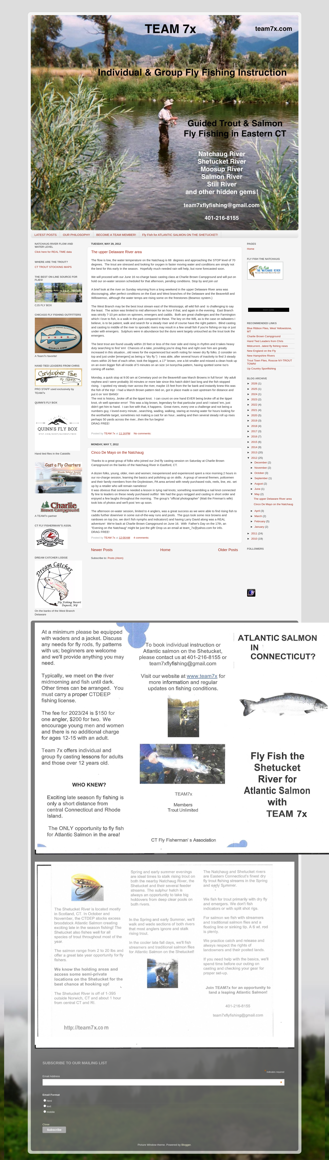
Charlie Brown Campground (264, 336)
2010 (254, 538)
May (257, 494)
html (49, 1100)
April (258, 510)
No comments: (143, 433)
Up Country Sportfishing (261, 368)
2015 (254, 441)
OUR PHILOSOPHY (76, 234)
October (260, 472)
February (260, 521)
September (262, 478)
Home (165, 550)
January (260, 526)
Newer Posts (102, 550)
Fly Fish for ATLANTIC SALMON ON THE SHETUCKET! (180, 234)
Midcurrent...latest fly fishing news (267, 345)
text (49, 1106)
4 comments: (142, 537)
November (261, 467)
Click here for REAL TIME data (53, 251)
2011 (254, 533)
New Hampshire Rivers (261, 355)
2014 (254, 447)
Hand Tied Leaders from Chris (265, 341)
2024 (254, 394)
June (258, 488)
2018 (254, 426)
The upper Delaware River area (116, 252)
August (259, 483)
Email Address (162, 1076)
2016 (254, 436)
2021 (254, 410)
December (261, 462)
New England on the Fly (261, 350)
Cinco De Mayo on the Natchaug (117, 452)
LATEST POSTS (45, 234)
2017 (254, 431)
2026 (254, 383)
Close (46, 1124)
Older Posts (228, 550)
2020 (254, 415)
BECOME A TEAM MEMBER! (116, 234)
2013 (254, 452)
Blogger (186, 1144)
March (259, 516)
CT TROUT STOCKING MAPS (53, 266)
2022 (254, 404)
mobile (51, 1111)
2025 (254, 388)
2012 (254, 457)
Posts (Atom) (115, 558)
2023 (254, 399)
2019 (254, 420)
